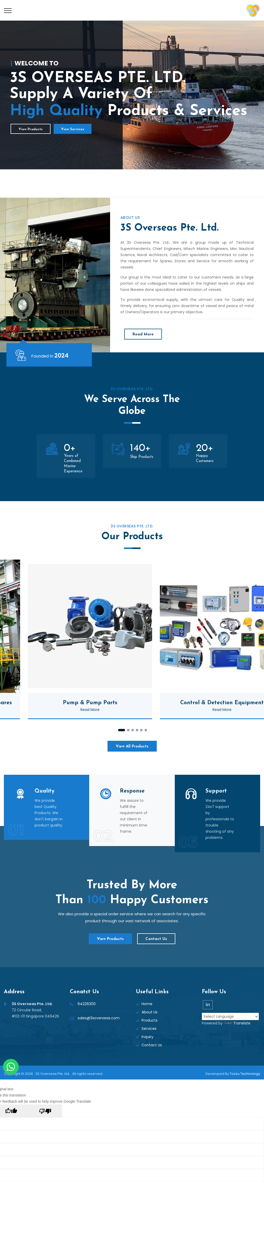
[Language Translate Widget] (230, 1016)
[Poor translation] (45, 1110)
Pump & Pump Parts (122, 703)
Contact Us (156, 939)
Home (147, 1003)
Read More (143, 334)
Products (150, 1020)
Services (149, 1028)
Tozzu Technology (245, 1073)
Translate (237, 1023)
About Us (150, 1012)
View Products (31, 129)
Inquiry (147, 1036)
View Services (72, 129)
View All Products (132, 746)
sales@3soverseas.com (99, 1018)
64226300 (87, 1003)
